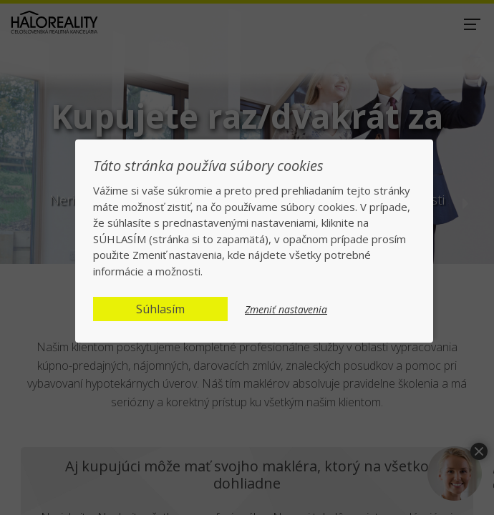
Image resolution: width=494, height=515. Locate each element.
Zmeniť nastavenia (286, 309)
